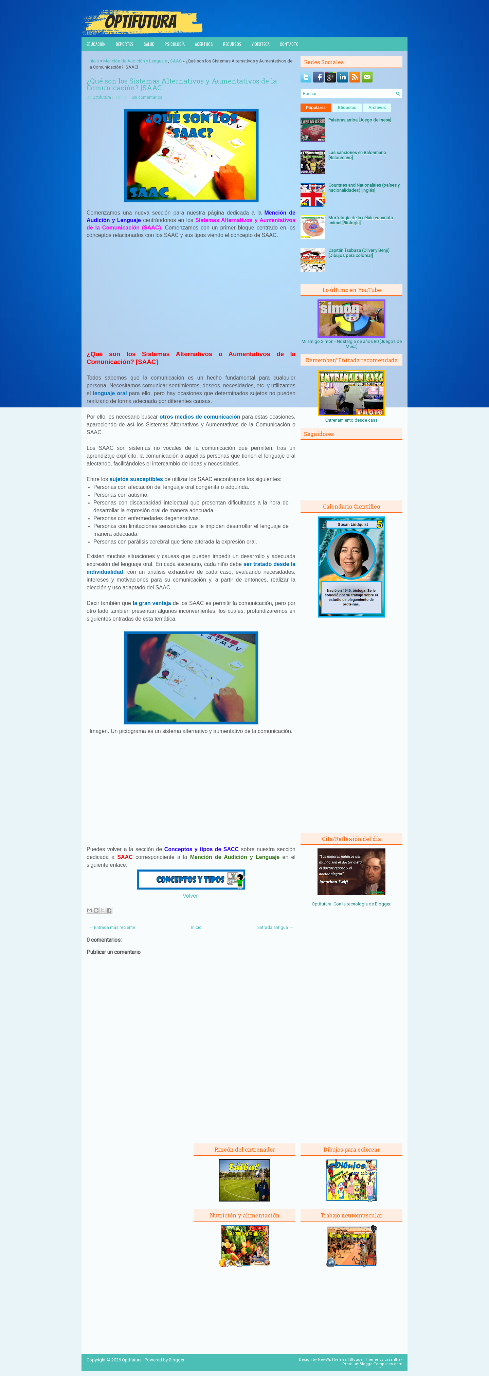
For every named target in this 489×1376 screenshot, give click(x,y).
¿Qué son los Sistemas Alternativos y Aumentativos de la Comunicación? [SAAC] (182, 84)
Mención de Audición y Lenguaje (135, 60)
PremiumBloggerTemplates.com (372, 1364)
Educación (96, 44)
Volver (190, 896)
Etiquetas (347, 107)
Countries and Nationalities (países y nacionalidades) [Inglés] (364, 188)
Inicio (94, 60)
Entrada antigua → (275, 927)
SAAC (176, 60)
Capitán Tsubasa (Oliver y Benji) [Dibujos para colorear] (359, 253)
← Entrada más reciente (112, 927)
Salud (149, 44)
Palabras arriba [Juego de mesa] (359, 120)
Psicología (175, 44)
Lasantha (392, 1359)
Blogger (382, 903)
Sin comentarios (146, 97)
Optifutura (101, 97)
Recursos (232, 44)
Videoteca (261, 44)
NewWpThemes (332, 1359)
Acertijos (204, 44)
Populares (316, 107)
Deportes (124, 44)
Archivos (377, 107)
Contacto (289, 44)
